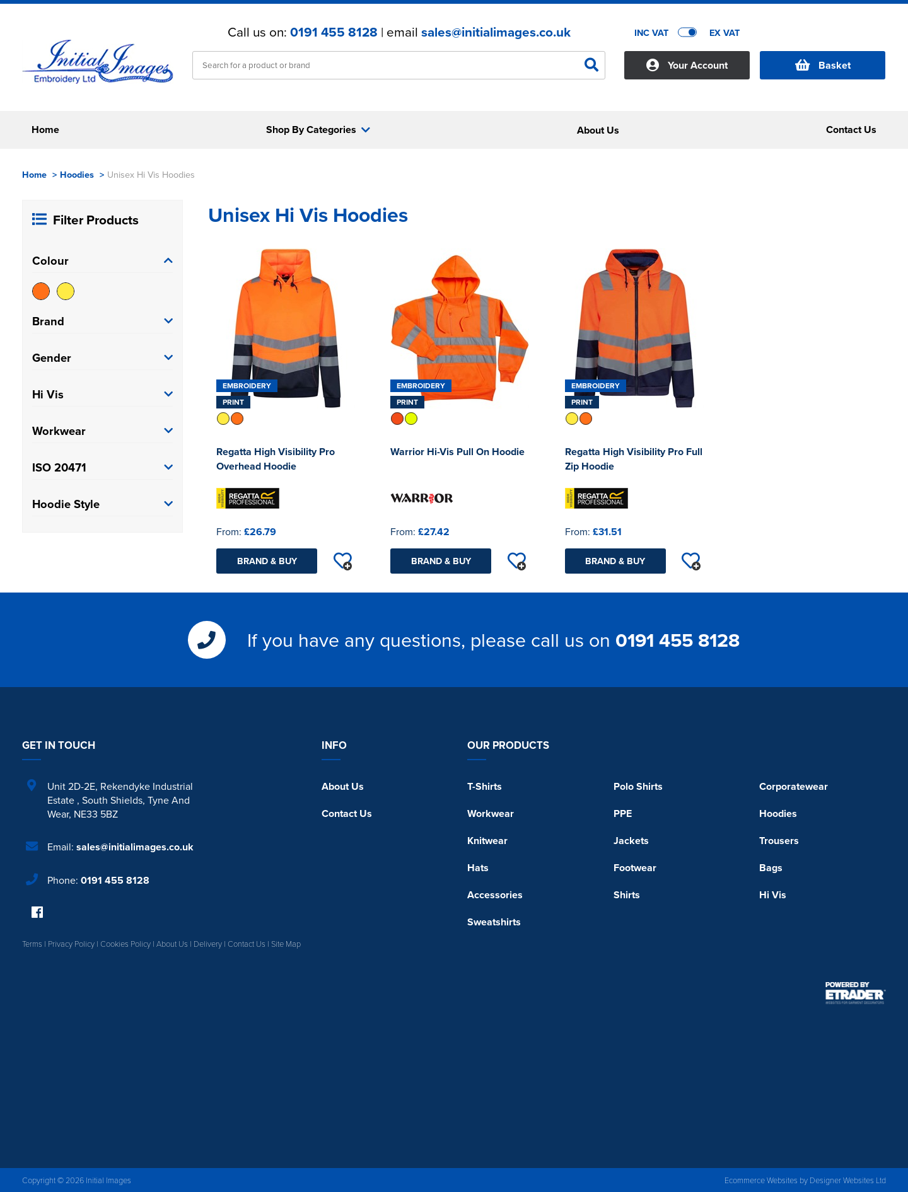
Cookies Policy (125, 943)
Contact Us (347, 813)
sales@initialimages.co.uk (496, 32)
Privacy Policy (71, 943)
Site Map (286, 943)
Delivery (208, 943)
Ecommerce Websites (761, 1180)
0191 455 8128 (334, 32)
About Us (343, 786)
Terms (32, 943)
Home (34, 174)
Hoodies (77, 174)
